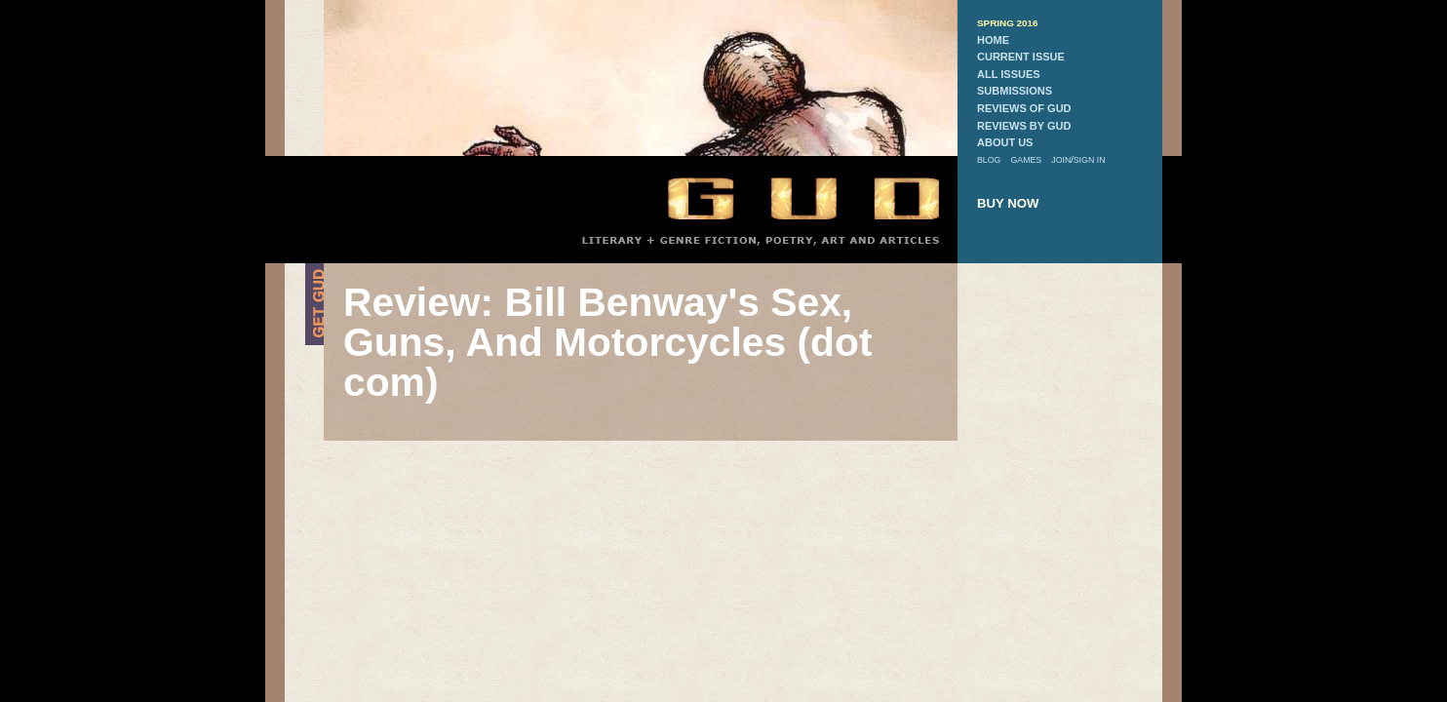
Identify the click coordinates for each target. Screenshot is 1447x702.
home (993, 40)
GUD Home (787, 197)
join (1061, 160)
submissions (1014, 91)
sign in (1090, 160)
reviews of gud (1024, 108)
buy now (1008, 203)
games (1025, 160)
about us (1005, 142)
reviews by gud (1024, 126)
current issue (1021, 56)
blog (988, 160)
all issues (1008, 74)
